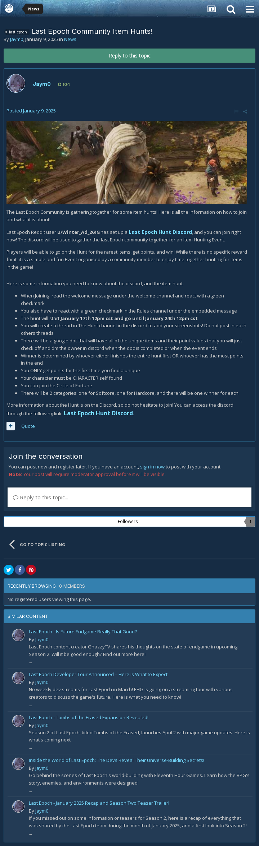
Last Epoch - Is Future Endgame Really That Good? (83, 631)
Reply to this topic (130, 55)
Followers (128, 521)
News (70, 39)
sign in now (152, 466)
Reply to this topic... (40, 497)
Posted (31, 110)
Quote (28, 426)
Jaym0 (16, 39)
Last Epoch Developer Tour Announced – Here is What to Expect (98, 674)
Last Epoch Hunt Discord (160, 231)
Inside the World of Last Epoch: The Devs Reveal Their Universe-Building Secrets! (116, 760)
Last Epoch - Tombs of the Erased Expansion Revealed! (88, 717)
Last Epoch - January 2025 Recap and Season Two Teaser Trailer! (99, 803)
